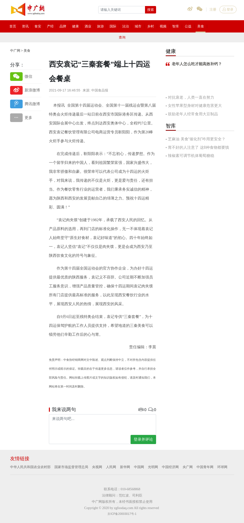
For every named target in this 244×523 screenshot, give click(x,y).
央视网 (97, 467)
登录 (228, 9)
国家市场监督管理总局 (71, 467)
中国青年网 (205, 467)
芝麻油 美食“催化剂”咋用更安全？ (196, 139)
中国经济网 (170, 467)
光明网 (153, 467)
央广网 (188, 467)
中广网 (15, 50)
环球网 (222, 467)
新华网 (125, 467)
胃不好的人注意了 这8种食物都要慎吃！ (197, 147)
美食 (27, 50)
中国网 (139, 467)
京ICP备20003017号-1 (121, 514)
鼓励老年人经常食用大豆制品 (193, 114)
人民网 (111, 467)
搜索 (150, 10)
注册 (213, 9)
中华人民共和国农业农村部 (30, 467)
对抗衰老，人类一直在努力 (191, 97)
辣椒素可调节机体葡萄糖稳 (191, 156)
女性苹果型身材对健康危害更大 (195, 105)
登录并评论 (143, 439)
